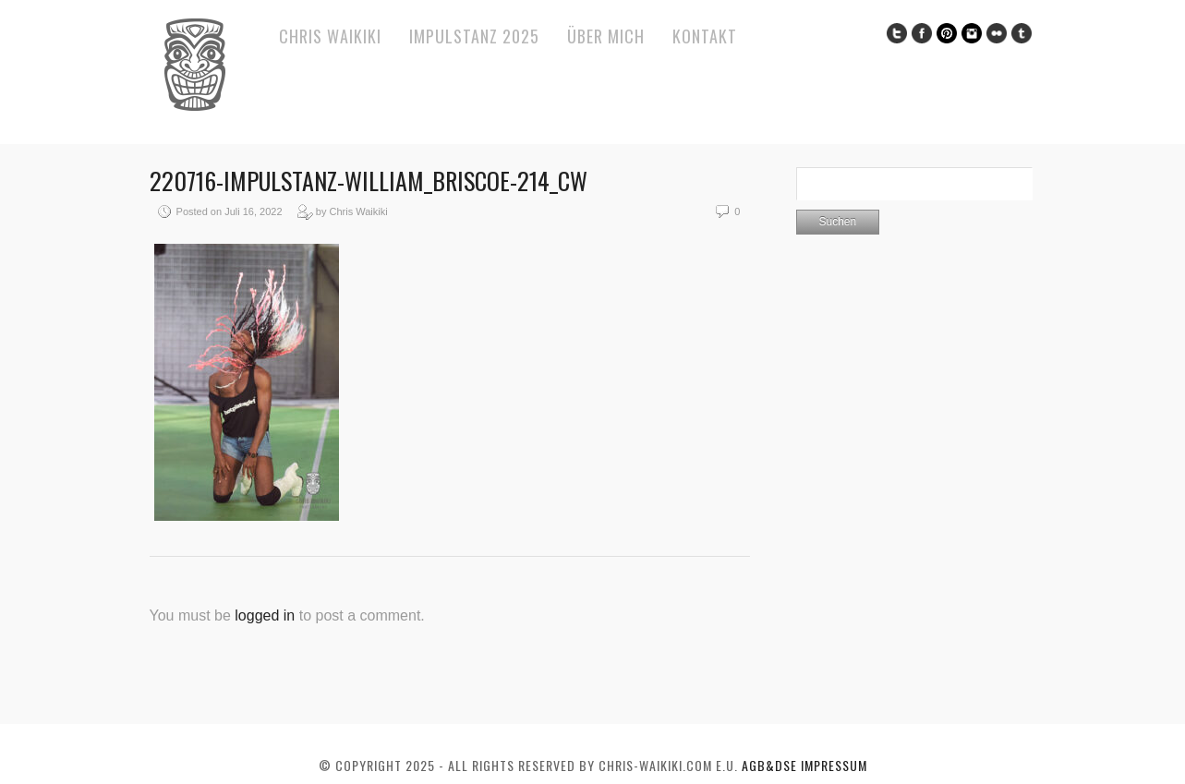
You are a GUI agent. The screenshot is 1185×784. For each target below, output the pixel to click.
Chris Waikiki (330, 36)
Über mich (606, 36)
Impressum (834, 765)
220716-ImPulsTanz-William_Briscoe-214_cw (368, 181)
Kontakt (704, 36)
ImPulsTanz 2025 (474, 36)
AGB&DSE (771, 765)
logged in (265, 615)
